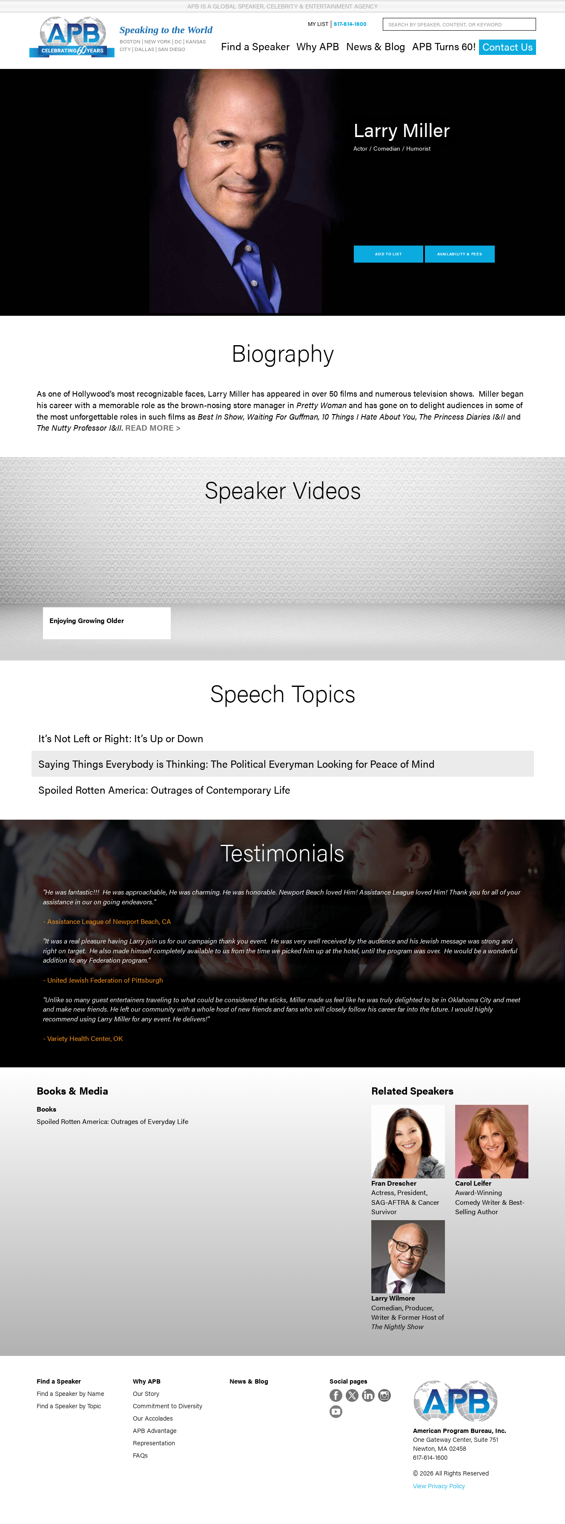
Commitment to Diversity (167, 1405)
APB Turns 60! (444, 46)
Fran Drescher (393, 1183)
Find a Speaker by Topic (69, 1405)
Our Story (146, 1393)
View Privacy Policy (439, 1485)
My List (318, 24)
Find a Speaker (255, 46)
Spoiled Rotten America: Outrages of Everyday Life (112, 1121)
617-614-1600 (350, 24)
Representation (154, 1442)
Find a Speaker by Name (70, 1393)
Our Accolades (153, 1417)
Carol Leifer (473, 1183)
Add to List (388, 254)
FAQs (140, 1454)
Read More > (153, 427)
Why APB (317, 46)
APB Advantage (155, 1430)
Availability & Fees (459, 254)
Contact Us (507, 47)
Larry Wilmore (393, 1298)
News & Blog (375, 46)
